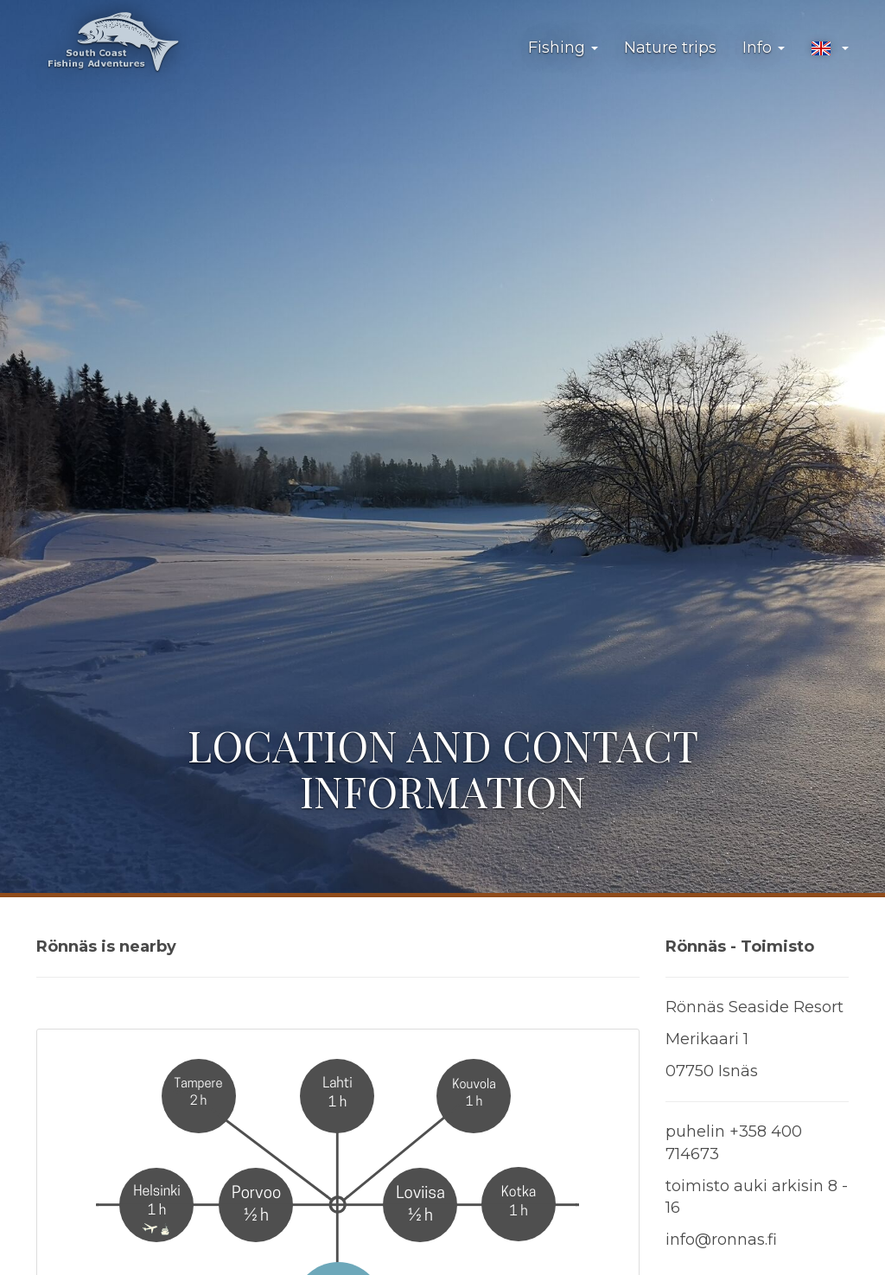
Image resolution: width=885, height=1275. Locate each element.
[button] (830, 48)
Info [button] (763, 47)
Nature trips (670, 47)
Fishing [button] (563, 47)
